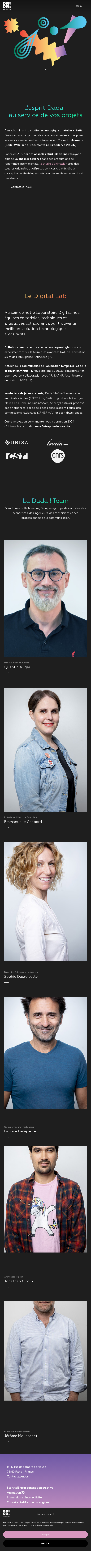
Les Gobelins (22, 403)
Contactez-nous (18, 1476)
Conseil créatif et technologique (28, 1502)
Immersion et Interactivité (24, 1497)
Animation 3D (16, 1492)
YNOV (34, 398)
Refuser (45, 1543)
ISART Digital (54, 398)
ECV (41, 398)
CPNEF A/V (46, 413)
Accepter (45, 1534)
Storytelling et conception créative (30, 1488)
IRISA (53, 375)
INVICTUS (24, 380)
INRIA (63, 375)
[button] (82, 5)
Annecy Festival (60, 403)
